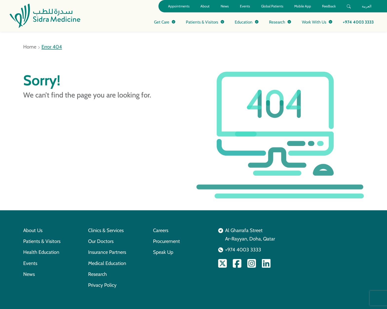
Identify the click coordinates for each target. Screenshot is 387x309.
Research (97, 274)
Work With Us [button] (314, 21)
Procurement (166, 241)
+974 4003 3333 (358, 21)
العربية (366, 6)
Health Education (41, 252)
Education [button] (243, 21)
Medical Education (107, 263)
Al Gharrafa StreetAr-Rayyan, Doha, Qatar (250, 234)
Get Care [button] (161, 21)
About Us (32, 230)
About (205, 6)
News (225, 6)
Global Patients (272, 6)
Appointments (179, 6)
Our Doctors (101, 241)
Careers (160, 230)
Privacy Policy (102, 285)
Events (245, 6)
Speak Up (163, 252)
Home (29, 46)
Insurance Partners (107, 252)
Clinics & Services (106, 230)
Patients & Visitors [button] (202, 21)
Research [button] (277, 21)
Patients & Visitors (41, 241)
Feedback (329, 6)
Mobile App (302, 6)
